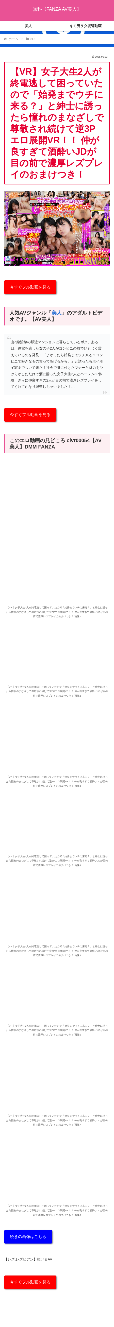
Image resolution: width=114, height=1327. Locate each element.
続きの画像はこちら (28, 1236)
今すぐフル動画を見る (30, 287)
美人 (57, 313)
